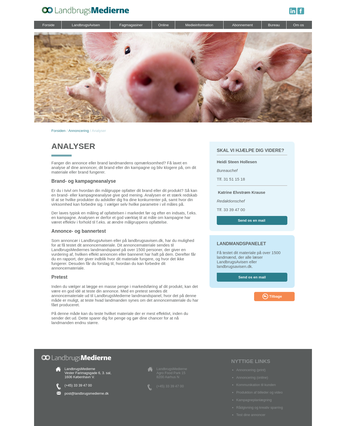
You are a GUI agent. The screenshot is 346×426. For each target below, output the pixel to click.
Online (163, 25)
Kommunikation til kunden (256, 385)
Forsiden (58, 131)
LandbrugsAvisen (86, 25)
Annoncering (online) (252, 377)
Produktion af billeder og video (259, 392)
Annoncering (78, 131)
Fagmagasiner (130, 25)
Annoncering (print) (250, 370)
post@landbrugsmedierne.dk (87, 393)
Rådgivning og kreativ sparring (259, 407)
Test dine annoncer (250, 415)
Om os (298, 25)
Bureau (274, 25)
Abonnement (242, 25)
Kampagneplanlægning (254, 400)
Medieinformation (199, 25)
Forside (48, 25)
